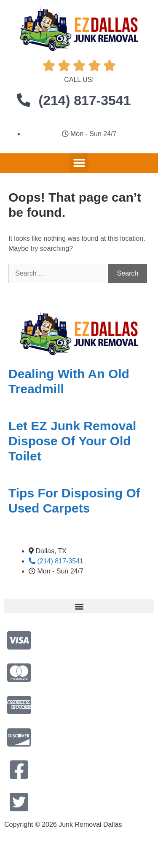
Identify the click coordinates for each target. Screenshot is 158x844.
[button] (79, 162)
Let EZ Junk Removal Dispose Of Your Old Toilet (72, 441)
